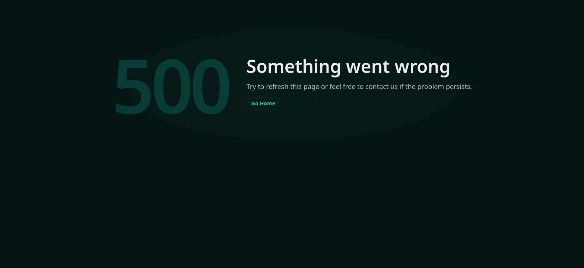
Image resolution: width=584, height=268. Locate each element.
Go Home (263, 103)
